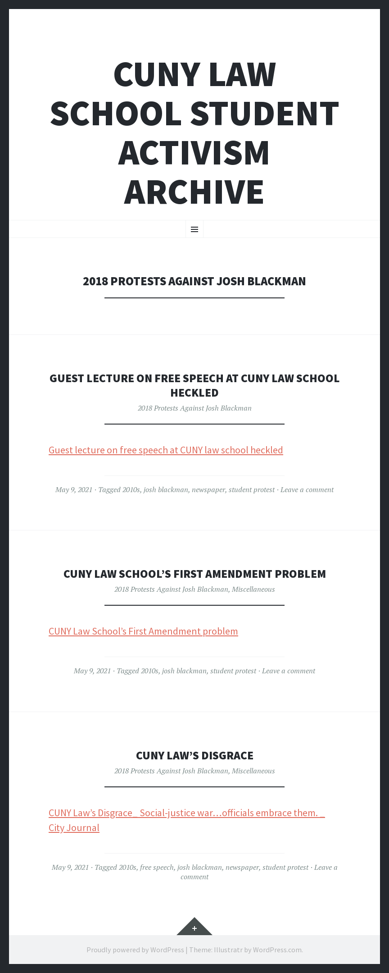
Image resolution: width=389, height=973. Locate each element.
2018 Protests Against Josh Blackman (195, 408)
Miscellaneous (253, 589)
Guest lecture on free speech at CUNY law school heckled (166, 449)
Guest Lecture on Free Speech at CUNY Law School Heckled (195, 385)
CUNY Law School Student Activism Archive (194, 132)
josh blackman (166, 489)
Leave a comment (307, 489)
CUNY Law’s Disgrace (194, 755)
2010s (131, 489)
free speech (157, 867)
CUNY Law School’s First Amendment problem (143, 631)
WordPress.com (277, 949)
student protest (252, 489)
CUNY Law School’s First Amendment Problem (194, 573)
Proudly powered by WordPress (135, 949)
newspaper (208, 489)
